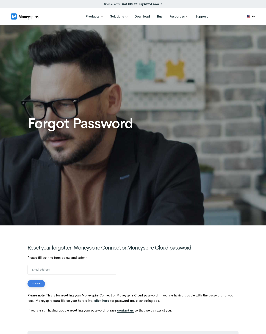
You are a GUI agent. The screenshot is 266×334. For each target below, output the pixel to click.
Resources (179, 16)
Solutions (119, 16)
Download (142, 16)
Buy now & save (149, 4)
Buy (159, 16)
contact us (125, 310)
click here (101, 301)
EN (251, 16)
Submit (36, 283)
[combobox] (251, 16)
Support (201, 16)
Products (94, 16)
